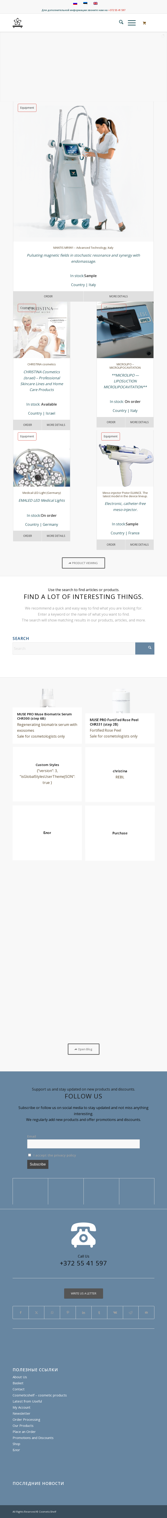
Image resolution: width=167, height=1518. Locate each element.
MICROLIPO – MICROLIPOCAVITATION (125, 365)
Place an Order (24, 1431)
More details (139, 422)
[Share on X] (36, 1312)
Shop (16, 1443)
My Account (21, 1407)
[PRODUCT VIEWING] (83, 563)
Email (31, 1136)
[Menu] (129, 23)
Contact (19, 1389)
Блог (16, 1450)
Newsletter (21, 1413)
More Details (118, 296)
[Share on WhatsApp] (52, 1312)
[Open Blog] (83, 1049)
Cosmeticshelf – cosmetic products (40, 1395)
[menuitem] (119, 23)
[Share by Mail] (146, 1312)
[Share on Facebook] (21, 1312)
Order (48, 296)
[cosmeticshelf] (18, 23)
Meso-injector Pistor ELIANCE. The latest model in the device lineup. (125, 494)
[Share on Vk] (115, 1312)
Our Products (23, 1425)
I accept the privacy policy (52, 1155)
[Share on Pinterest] (68, 1312)
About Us (20, 1377)
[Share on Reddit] (131, 1312)
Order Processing (26, 1419)
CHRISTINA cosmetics (41, 364)
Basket (18, 1383)
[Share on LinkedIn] (83, 1312)
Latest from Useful (27, 1401)
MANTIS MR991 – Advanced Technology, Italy (83, 248)
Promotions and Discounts (33, 1437)
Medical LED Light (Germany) (42, 493)
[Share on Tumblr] (99, 1312)
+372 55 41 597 (116, 10)
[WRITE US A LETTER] (83, 1293)
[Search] (119, 23)
